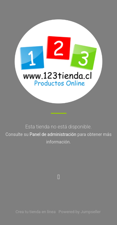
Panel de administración (53, 134)
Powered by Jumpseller (79, 211)
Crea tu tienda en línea (36, 211)
